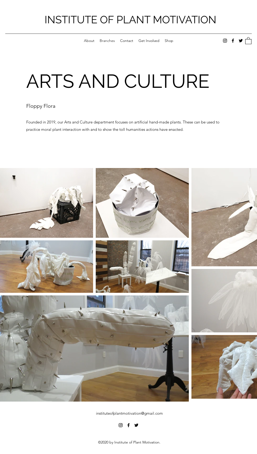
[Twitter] (240, 40)
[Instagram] (225, 40)
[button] (248, 40)
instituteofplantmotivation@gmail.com (129, 413)
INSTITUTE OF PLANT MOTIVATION (130, 19)
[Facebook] (232, 40)
